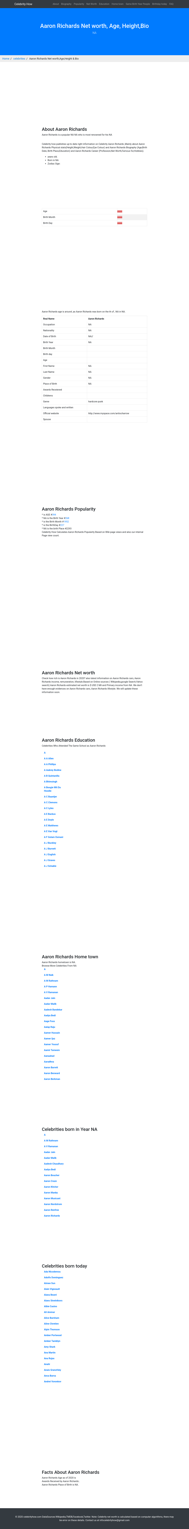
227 (62, 525)
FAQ (171, 4)
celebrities (19, 58)
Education (104, 4)
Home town (117, 4)
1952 (66, 521)
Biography (66, 4)
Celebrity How (23, 4)
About (56, 4)
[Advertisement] (94, 84)
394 (54, 514)
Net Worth (91, 4)
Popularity (79, 4)
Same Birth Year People (138, 4)
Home (5, 58)
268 (67, 518)
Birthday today (159, 4)
